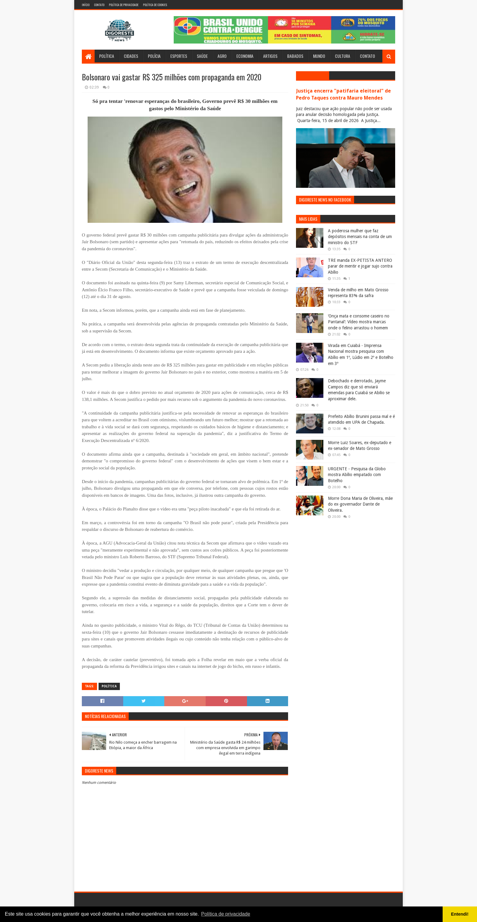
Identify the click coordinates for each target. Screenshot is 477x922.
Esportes (178, 56)
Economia (244, 56)
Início (85, 4)
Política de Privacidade (123, 4)
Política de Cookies (155, 4)
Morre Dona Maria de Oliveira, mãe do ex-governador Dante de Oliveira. (360, 504)
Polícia (154, 56)
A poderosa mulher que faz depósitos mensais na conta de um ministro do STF (360, 236)
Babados (295, 56)
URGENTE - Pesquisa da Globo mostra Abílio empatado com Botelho (357, 474)
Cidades (131, 56)
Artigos (270, 56)
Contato (99, 4)
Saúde (202, 56)
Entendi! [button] (460, 914)
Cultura (342, 56)
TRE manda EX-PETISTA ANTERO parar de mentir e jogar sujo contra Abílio (360, 266)
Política (106, 56)
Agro (222, 56)
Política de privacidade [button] (225, 914)
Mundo (319, 56)
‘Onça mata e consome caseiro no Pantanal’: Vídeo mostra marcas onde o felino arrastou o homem (358, 322)
